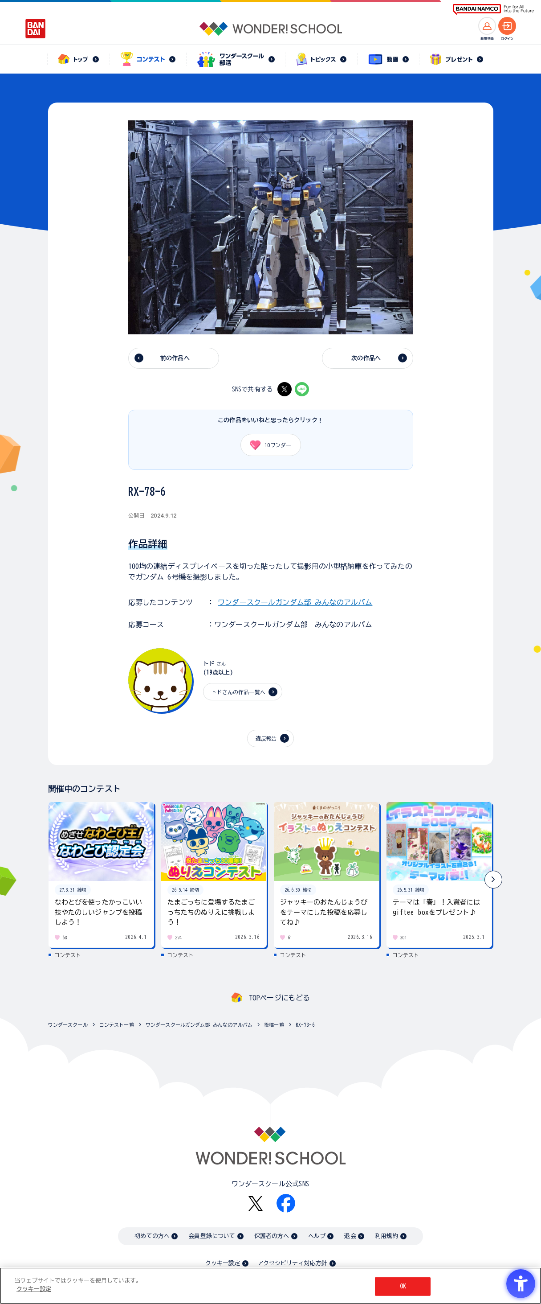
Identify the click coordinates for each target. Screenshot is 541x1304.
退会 (350, 1236)
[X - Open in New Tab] (284, 389)
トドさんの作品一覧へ (239, 692)
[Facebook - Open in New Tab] (286, 1203)
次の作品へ (366, 358)
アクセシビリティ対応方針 (292, 1263)
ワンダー (268, 445)
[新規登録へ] (487, 26)
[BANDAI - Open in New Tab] (35, 28)
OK (403, 1286)
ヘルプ (316, 1236)
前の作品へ (175, 358)
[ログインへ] (507, 26)
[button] (493, 880)
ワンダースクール (68, 1024)
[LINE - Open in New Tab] (302, 389)
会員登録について (211, 1236)
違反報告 (266, 738)
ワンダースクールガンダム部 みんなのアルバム (295, 602)
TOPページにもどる (279, 997)
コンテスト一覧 (116, 1024)
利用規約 (387, 1236)
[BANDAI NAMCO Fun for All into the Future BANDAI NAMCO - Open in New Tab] (493, 9)
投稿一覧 (274, 1024)
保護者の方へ (271, 1236)
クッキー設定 (222, 1263)
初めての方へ (152, 1236)
